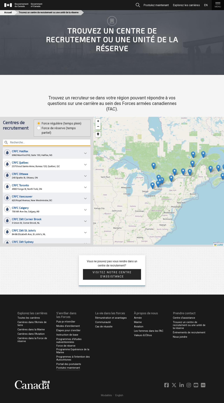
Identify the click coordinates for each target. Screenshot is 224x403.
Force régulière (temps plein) (61, 123)
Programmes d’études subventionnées (69, 341)
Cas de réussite (104, 326)
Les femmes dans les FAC (148, 330)
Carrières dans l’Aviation (31, 333)
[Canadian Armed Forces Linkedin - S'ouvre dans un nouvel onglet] (183, 385)
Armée (138, 317)
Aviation (138, 326)
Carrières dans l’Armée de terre (32, 324)
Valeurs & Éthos (143, 335)
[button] (46, 153)
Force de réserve (65, 345)
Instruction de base (67, 334)
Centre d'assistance (184, 317)
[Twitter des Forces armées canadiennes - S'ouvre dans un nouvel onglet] (175, 385)
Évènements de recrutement (189, 332)
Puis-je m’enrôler (65, 321)
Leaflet (218, 245)
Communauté (103, 322)
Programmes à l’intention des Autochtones (73, 358)
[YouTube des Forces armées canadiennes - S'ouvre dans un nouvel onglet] (197, 385)
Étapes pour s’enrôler (68, 330)
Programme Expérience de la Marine (72, 351)
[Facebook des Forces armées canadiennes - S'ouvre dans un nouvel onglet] (168, 385)
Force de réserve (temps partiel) (59, 130)
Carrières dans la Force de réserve (32, 340)
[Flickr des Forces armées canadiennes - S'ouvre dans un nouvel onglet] (203, 385)
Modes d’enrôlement (68, 326)
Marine (138, 322)
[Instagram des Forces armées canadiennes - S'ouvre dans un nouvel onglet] (190, 385)
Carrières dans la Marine (31, 329)
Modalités (106, 395)
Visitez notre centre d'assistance (112, 274)
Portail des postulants (68, 364)
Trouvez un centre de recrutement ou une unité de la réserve (189, 325)
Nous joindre (180, 336)
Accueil (8, 12)
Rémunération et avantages (111, 317)
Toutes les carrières (29, 317)
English (119, 395)
